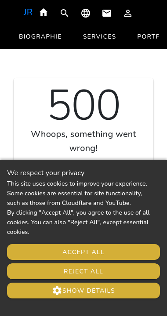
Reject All (83, 271)
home (43, 12)
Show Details (83, 290)
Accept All (83, 252)
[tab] (40, 36)
